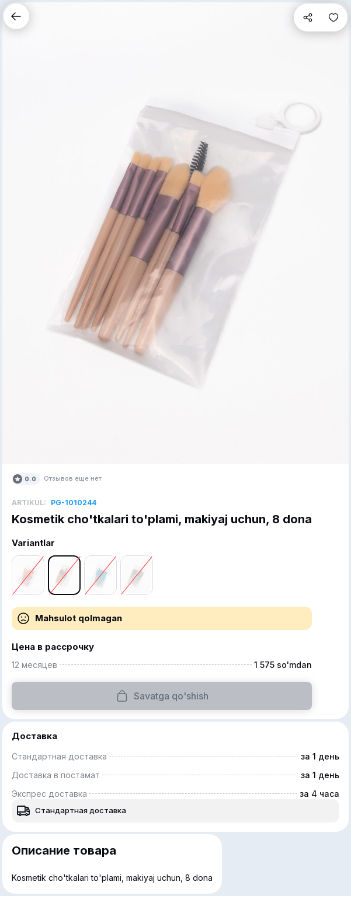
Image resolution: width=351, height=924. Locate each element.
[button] (16, 16)
